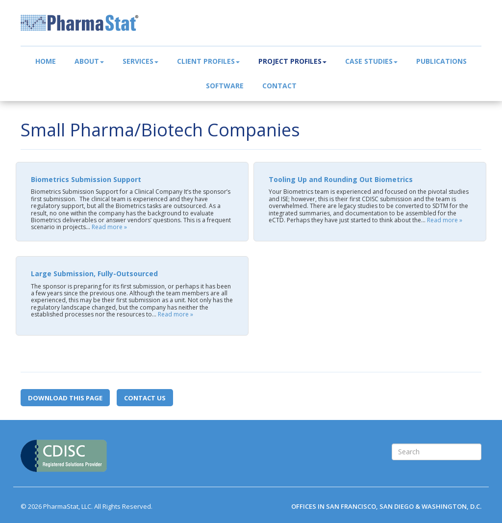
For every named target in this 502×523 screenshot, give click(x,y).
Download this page (65, 397)
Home (45, 61)
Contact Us (145, 397)
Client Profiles (208, 61)
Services (140, 61)
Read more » (109, 227)
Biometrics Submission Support (86, 179)
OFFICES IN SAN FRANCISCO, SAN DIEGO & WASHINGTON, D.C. (386, 506)
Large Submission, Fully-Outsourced (94, 273)
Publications (441, 61)
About (89, 61)
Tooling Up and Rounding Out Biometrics (341, 179)
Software (225, 85)
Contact (279, 85)
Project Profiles (292, 61)
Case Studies (371, 61)
